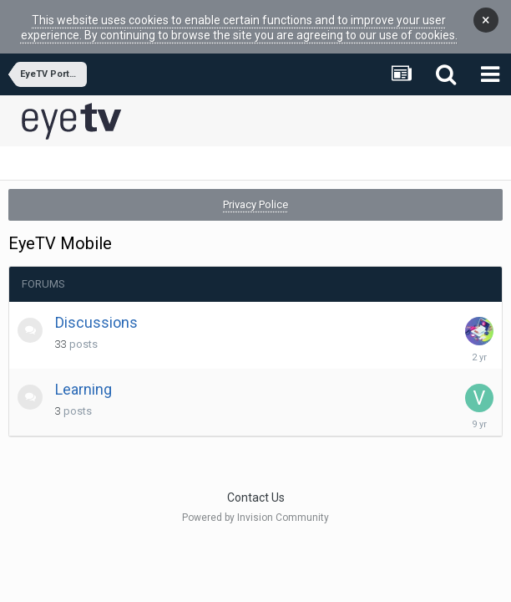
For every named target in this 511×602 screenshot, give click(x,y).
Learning (83, 376)
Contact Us (256, 485)
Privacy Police (255, 192)
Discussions (96, 310)
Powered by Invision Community (255, 505)
